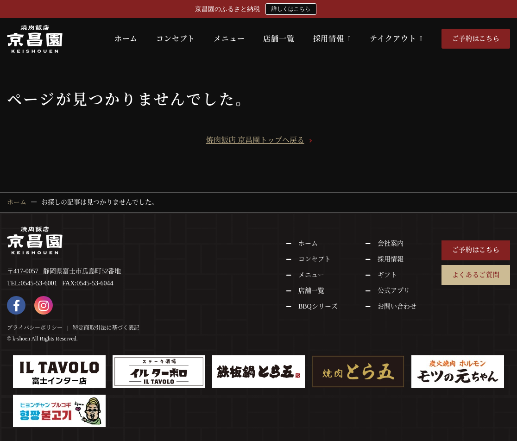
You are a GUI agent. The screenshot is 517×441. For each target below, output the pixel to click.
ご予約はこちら (476, 38)
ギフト (387, 274)
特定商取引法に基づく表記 (106, 328)
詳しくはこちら (290, 9)
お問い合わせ (397, 306)
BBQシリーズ (318, 306)
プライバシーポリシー (35, 328)
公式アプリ (394, 290)
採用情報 (332, 39)
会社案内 (391, 243)
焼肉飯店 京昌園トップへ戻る (255, 140)
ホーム (126, 39)
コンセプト (175, 39)
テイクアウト (396, 39)
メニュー (229, 39)
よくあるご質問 (476, 274)
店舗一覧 (278, 39)
